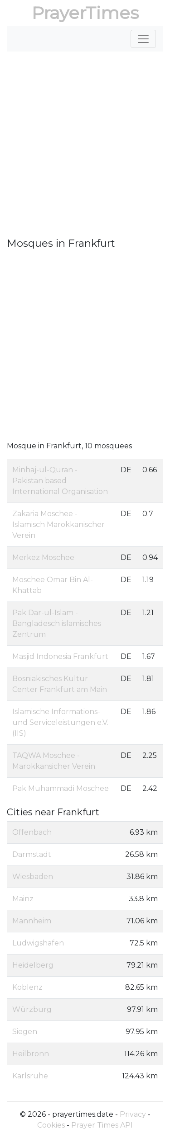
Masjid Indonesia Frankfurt (60, 656)
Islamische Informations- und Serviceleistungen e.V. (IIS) (60, 722)
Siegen (24, 1031)
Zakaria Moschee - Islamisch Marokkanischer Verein (58, 524)
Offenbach (32, 832)
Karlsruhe (30, 1076)
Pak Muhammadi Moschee (60, 788)
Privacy (133, 1114)
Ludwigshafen (38, 943)
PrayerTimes (85, 13)
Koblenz (27, 987)
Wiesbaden (32, 876)
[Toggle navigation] (143, 39)
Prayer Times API (102, 1125)
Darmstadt (31, 854)
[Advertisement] (85, 148)
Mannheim (31, 921)
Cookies (51, 1125)
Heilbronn (30, 1053)
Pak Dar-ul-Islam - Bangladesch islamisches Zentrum (56, 623)
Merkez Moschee (43, 557)
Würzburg (32, 1009)
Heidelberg (32, 965)
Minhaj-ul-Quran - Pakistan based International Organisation (60, 481)
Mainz (23, 898)
